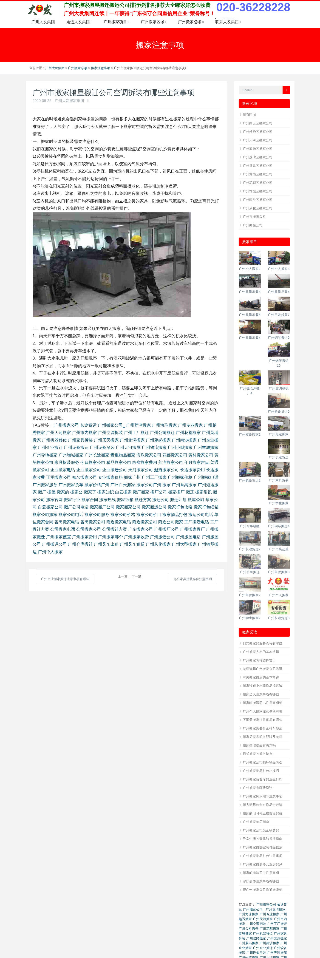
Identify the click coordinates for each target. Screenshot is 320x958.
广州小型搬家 (180, 447)
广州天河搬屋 (128, 447)
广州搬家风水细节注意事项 (263, 796)
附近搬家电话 (118, 522)
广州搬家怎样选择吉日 (259, 660)
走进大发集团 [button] (79, 22)
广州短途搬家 (279, 434)
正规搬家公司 (58, 477)
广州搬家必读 (77, 68)
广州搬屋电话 (188, 537)
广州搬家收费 (136, 537)
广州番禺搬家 (184, 484)
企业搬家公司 (88, 470)
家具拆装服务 (66, 462)
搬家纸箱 (125, 499)
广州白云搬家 (122, 484)
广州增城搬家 (71, 455)
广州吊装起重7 (279, 315)
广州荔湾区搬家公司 (258, 157)
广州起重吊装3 (250, 292)
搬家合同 (90, 499)
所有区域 (249, 114)
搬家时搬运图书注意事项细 (263, 703)
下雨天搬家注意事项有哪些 (263, 720)
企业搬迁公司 (114, 470)
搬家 (166, 484)
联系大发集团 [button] (228, 22)
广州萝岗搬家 (158, 440)
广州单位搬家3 (279, 572)
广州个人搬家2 (250, 269)
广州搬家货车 (71, 484)
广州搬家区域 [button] (154, 22)
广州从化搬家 (158, 544)
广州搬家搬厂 (192, 529)
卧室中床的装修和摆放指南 (263, 839)
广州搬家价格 (180, 477)
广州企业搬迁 (50, 447)
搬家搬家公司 (128, 507)
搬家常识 (203, 492)
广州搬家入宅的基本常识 (261, 652)
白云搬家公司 (50, 507)
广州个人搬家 (50, 552)
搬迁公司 (160, 499)
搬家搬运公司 (154, 507)
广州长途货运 (279, 457)
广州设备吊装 (102, 447)
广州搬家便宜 (58, 537)
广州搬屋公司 (253, 225)
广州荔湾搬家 (138, 425)
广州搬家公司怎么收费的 (261, 830)
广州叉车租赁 (132, 544)
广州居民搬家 (106, 440)
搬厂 (42, 492)
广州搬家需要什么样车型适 (263, 728)
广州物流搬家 (154, 447)
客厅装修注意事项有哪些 (261, 881)
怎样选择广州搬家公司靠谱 (263, 669)
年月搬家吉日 (196, 462)
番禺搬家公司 (92, 522)
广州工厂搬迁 (136, 432)
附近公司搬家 (170, 522)
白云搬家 (123, 492)
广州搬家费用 (84, 537)
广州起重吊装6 (279, 292)
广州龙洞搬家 (132, 440)
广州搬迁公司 (162, 537)
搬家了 (90, 492)
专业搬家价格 (110, 477)
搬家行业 (72, 499)
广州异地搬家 (45, 455)
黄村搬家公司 (200, 455)
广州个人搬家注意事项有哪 (263, 711)
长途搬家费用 (192, 470)
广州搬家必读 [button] (191, 22)
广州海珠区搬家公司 (258, 148)
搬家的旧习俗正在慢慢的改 (263, 813)
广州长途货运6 (279, 411)
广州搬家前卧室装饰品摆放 (263, 847)
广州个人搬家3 (279, 269)
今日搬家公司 (92, 462)
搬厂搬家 (141, 492)
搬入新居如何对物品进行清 (263, 805)
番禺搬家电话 (66, 522)
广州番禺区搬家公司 (258, 165)
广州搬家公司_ (111, 425)
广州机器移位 (54, 440)
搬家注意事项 (100, 68)
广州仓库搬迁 (80, 544)
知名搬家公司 (84, 477)
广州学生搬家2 (250, 618)
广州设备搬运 (76, 447)
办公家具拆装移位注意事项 (192, 579)
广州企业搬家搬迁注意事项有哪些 (65, 579)
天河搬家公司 (140, 470)
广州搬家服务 (45, 484)
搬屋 (51, 492)
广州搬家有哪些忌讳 (258, 788)
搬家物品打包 (174, 514)
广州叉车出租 (106, 544)
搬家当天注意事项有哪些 (261, 694)
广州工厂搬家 (154, 477)
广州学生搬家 (279, 503)
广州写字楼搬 (250, 526)
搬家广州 (132, 477)
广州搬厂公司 (166, 529)
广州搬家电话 (206, 477)
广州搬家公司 (66, 425)
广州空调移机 (279, 388)
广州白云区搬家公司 (258, 123)
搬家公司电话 (71, 514)
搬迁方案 (143, 499)
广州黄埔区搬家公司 (258, 174)
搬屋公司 (196, 499)
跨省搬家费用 (144, 462)
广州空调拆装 (110, 432)
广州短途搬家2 (250, 434)
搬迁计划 (178, 499)
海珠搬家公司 (148, 455)
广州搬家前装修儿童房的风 (263, 864)
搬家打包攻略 (180, 507)
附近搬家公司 (144, 522)
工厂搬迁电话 (196, 522)
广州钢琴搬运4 (279, 526)
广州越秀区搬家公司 (258, 131)
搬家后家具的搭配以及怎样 (263, 737)
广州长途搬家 (97, 455)
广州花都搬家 (188, 432)
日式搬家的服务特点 (258, 754)
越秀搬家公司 (166, 470)
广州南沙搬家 (184, 440)
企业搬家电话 (62, 470)
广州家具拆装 (80, 440)
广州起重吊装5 (250, 315)
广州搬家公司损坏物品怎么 (263, 762)
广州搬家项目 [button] (116, 22)
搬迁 (190, 492)
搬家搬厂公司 (102, 507)
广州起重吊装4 (250, 338)
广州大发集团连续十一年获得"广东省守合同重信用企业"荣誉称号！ (139, 13)
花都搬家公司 (174, 455)
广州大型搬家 (184, 544)
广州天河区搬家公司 (258, 140)
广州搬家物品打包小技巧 (261, 771)
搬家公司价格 (122, 514)
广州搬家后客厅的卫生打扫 (263, 779)
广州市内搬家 (84, 432)
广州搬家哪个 (110, 537)
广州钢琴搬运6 (279, 337)
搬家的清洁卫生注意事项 (261, 873)
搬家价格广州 (97, 484)
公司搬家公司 (88, 529)
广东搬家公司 (140, 529)
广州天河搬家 (58, 432)
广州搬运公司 (54, 544)
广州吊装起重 (279, 549)
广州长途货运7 (250, 549)
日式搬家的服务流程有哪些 (263, 643)
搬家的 (63, 492)
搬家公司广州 (148, 484)
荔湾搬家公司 (170, 462)
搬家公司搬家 (45, 514)
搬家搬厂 (176, 492)
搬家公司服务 (97, 514)
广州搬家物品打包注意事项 (263, 856)
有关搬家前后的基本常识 (261, 677)
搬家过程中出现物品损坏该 (263, 686)
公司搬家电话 (62, 529)
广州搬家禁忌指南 (256, 822)
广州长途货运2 (250, 480)
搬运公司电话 (200, 514)
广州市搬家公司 (254, 216)
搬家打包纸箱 (206, 507)
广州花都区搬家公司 (258, 182)
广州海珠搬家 (164, 425)
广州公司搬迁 (162, 432)
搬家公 (76, 492)
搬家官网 (54, 499)
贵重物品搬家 (122, 455)
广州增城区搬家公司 (258, 191)
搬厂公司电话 (76, 507)
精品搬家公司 (118, 462)
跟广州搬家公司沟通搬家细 (263, 890)
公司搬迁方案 (114, 529)
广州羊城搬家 (206, 447)
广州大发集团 (43, 22)
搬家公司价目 (148, 514)
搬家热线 (107, 499)
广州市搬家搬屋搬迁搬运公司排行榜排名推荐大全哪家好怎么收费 (137, 5)
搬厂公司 (158, 492)
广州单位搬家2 (250, 595)
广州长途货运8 (279, 618)
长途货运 (88, 425)
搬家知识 (105, 492)
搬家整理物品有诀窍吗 (259, 745)
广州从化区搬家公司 (258, 208)
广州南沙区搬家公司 (258, 199)
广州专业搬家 (190, 425)
